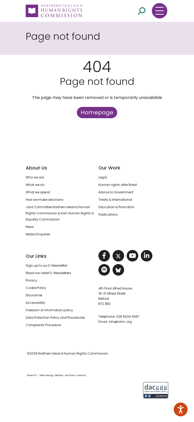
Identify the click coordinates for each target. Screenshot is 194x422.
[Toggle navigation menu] (160, 11)
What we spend (38, 192)
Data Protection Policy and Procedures (55, 317)
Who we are (35, 177)
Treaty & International (115, 199)
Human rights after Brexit (117, 185)
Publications (108, 214)
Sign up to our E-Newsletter (46, 265)
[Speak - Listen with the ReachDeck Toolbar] (181, 409)
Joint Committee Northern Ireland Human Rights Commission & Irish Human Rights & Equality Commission (60, 213)
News (30, 227)
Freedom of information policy (49, 310)
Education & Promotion (116, 207)
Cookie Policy (36, 288)
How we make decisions (44, 199)
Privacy (31, 280)
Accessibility (35, 302)
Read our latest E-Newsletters (48, 273)
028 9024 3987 (127, 316)
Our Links (36, 256)
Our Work (109, 168)
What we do (35, 185)
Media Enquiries (38, 234)
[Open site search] (141, 11)
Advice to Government (115, 192)
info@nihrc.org (120, 321)
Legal (102, 177)
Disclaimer (34, 295)
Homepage (97, 112)
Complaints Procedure (43, 325)
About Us (36, 168)
